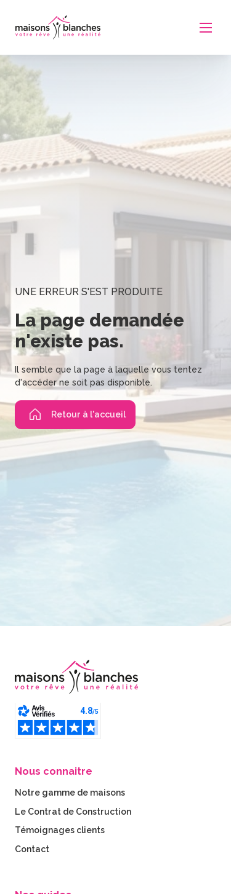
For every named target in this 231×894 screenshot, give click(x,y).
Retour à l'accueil (75, 414)
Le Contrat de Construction (73, 812)
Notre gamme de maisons (70, 792)
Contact (32, 849)
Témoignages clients (60, 830)
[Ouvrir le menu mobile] (206, 28)
